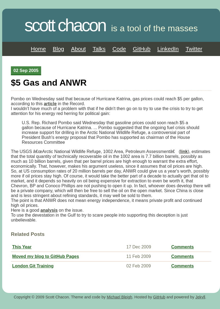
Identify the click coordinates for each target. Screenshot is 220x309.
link (184, 151)
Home (38, 49)
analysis (49, 210)
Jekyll (200, 297)
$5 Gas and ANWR (49, 83)
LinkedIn (168, 49)
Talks (99, 49)
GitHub (142, 49)
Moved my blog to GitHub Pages (45, 256)
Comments (182, 247)
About (78, 49)
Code (119, 49)
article (50, 103)
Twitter (194, 49)
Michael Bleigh (119, 297)
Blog (58, 49)
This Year (22, 247)
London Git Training (33, 266)
